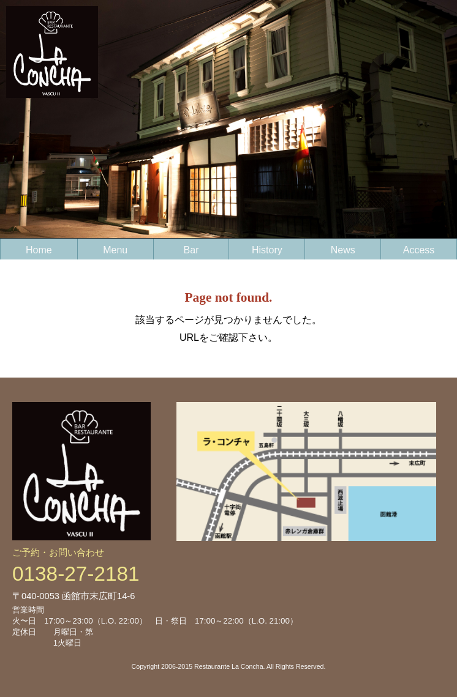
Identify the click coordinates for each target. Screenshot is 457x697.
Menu (115, 250)
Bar (191, 250)
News (343, 250)
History (267, 250)
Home (39, 250)
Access (419, 250)
